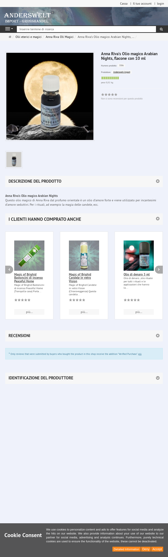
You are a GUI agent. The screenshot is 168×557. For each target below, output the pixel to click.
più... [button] (29, 312)
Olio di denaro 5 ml (137, 274)
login (160, 3)
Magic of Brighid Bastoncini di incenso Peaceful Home (28, 277)
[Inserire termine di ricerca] (86, 29)
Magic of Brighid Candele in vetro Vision (80, 277)
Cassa (124, 3)
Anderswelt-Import (121, 72)
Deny (146, 549)
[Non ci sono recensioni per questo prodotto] (22, 300)
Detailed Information (126, 549)
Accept (157, 549)
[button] (84, 219)
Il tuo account (142, 3)
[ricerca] (161, 29)
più (140, 353)
